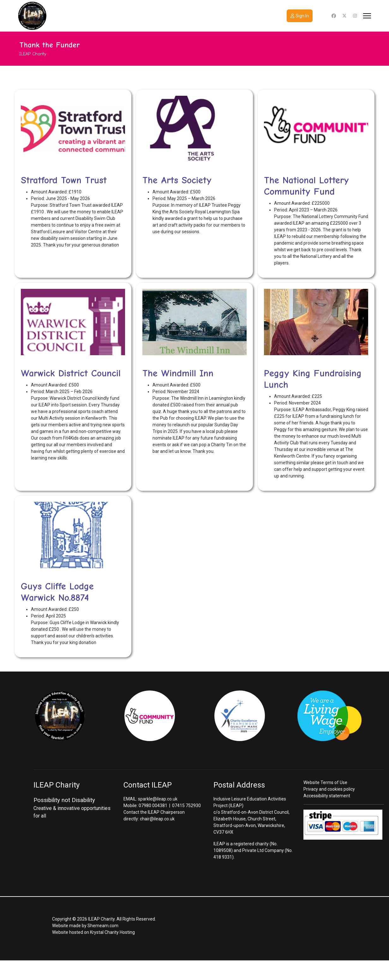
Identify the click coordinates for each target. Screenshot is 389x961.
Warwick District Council (71, 373)
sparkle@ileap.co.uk (157, 798)
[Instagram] (355, 15)
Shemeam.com (102, 925)
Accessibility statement (326, 795)
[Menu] (367, 16)
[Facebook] (334, 15)
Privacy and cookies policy (329, 789)
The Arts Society (177, 180)
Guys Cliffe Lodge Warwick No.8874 (57, 592)
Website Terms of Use (325, 782)
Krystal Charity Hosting (112, 932)
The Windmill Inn (177, 373)
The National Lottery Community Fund (306, 186)
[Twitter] (344, 15)
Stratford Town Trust (64, 180)
